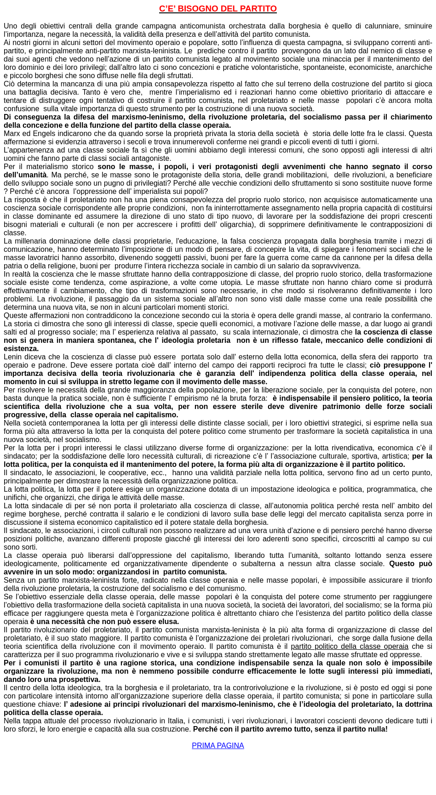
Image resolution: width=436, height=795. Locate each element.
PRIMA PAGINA (218, 746)
